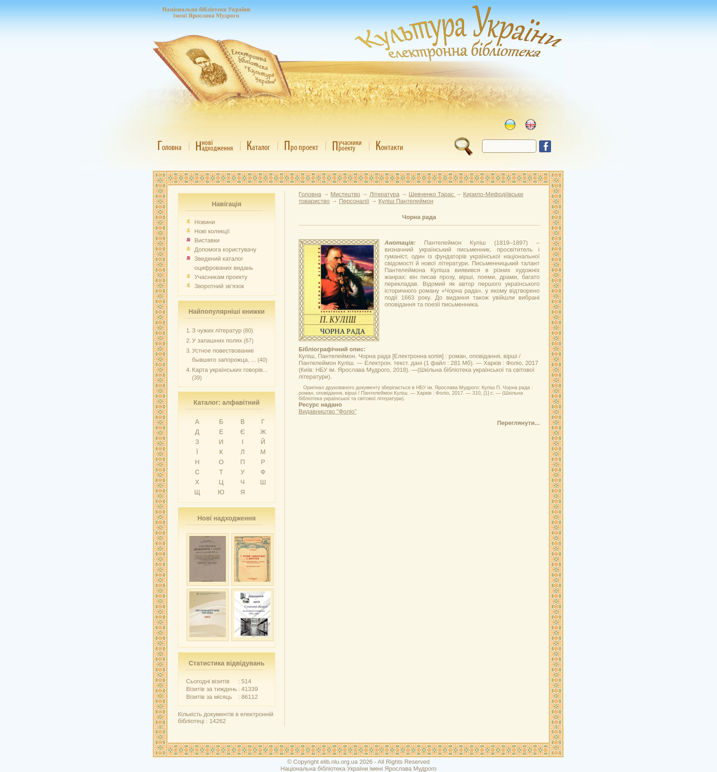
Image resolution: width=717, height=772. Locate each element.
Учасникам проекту (220, 276)
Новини (204, 222)
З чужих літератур (216, 330)
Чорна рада (419, 217)
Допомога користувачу (225, 249)
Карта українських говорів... (230, 369)
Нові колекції (212, 231)
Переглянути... (518, 422)
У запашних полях (217, 340)
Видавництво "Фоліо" (328, 411)
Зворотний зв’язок (219, 286)
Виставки (206, 240)
